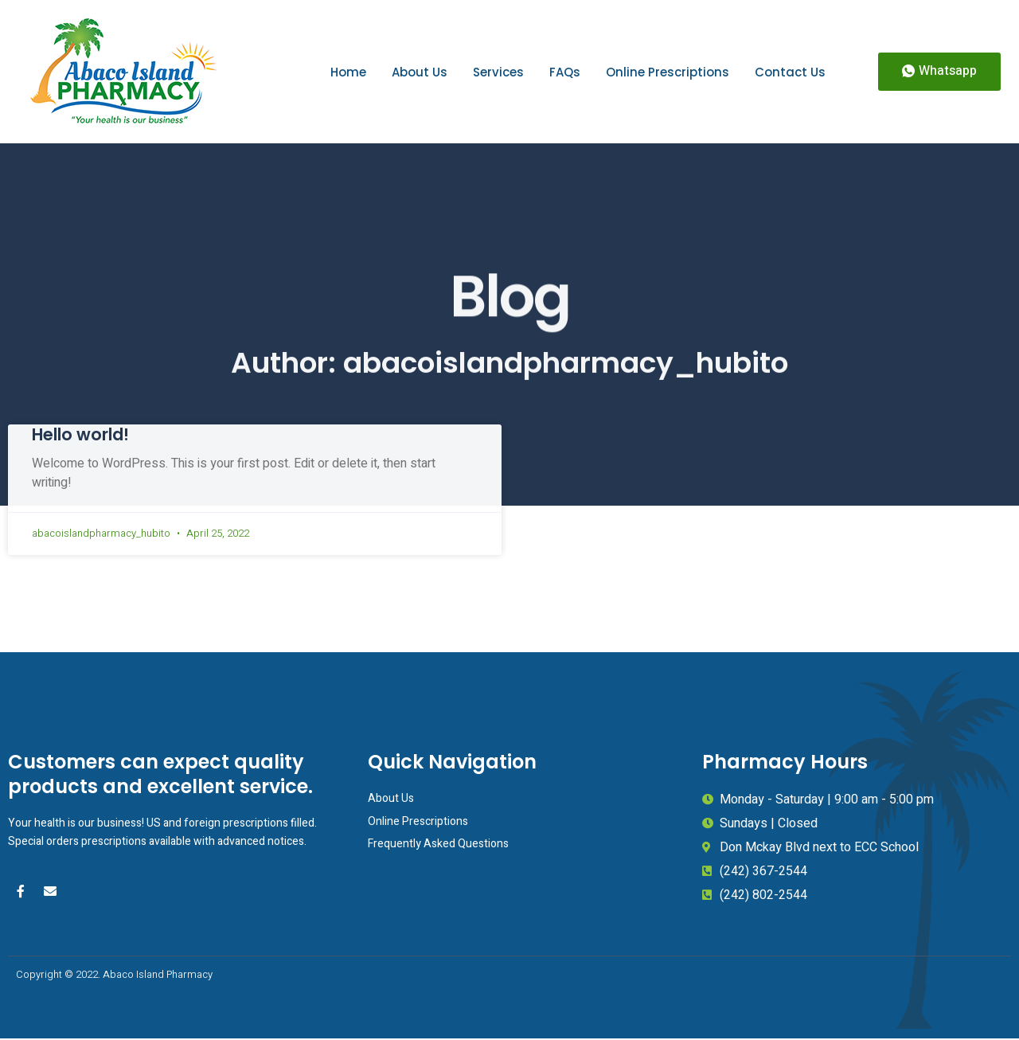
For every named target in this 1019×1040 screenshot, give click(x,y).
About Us (419, 72)
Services (498, 72)
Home (348, 72)
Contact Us (790, 72)
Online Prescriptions (667, 72)
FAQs (564, 72)
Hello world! (80, 434)
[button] (939, 72)
